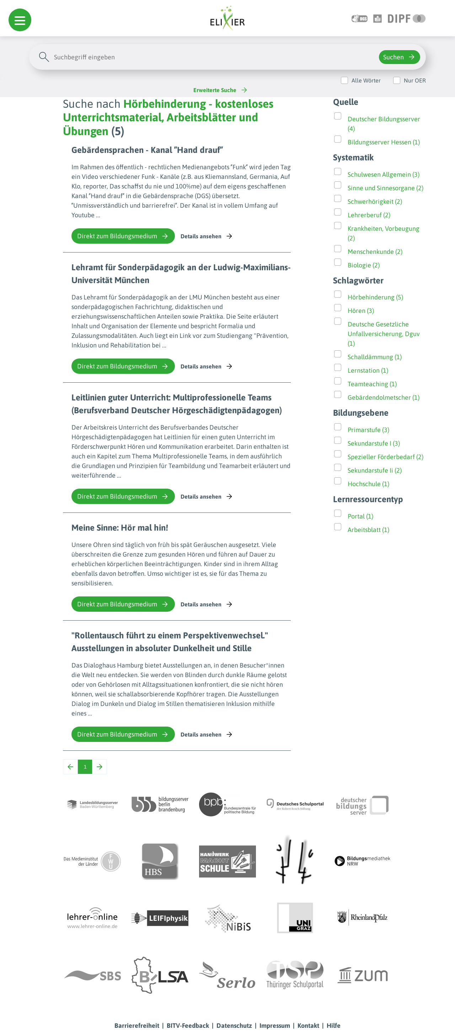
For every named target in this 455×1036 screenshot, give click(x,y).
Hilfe (334, 1025)
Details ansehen (207, 236)
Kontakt (308, 1025)
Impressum (274, 1025)
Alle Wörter (366, 80)
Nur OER (415, 80)
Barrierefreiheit (136, 1025)
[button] (20, 20)
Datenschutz (234, 1025)
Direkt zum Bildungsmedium (123, 236)
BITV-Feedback (188, 1025)
